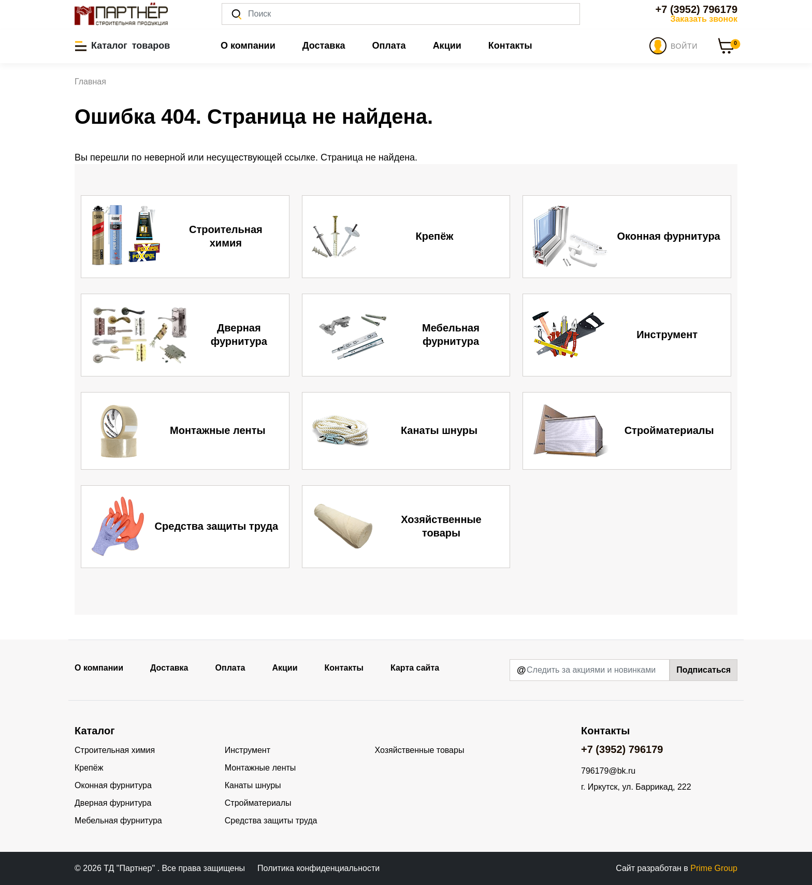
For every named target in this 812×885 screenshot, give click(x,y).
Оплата (388, 45)
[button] (122, 45)
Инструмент (247, 750)
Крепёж (89, 767)
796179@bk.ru (608, 770)
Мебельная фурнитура (118, 820)
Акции (447, 45)
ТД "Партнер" (130, 868)
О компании (248, 45)
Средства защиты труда (271, 820)
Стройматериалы (258, 803)
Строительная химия (115, 750)
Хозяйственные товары (420, 750)
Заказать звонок (703, 18)
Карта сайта (414, 667)
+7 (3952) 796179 (696, 9)
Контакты (510, 45)
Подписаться (703, 669)
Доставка (323, 45)
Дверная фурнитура (113, 803)
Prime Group (713, 868)
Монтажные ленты (260, 767)
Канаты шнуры (253, 785)
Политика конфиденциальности (318, 868)
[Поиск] (401, 14)
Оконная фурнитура (113, 785)
